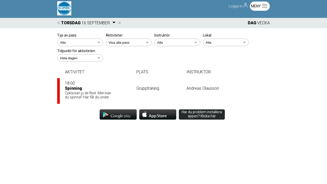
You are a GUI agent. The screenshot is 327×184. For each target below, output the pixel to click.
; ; (80, 42)
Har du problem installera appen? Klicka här (202, 114)
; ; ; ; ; (80, 58)
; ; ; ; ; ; (129, 42)
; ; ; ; (177, 42)
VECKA (263, 22)
